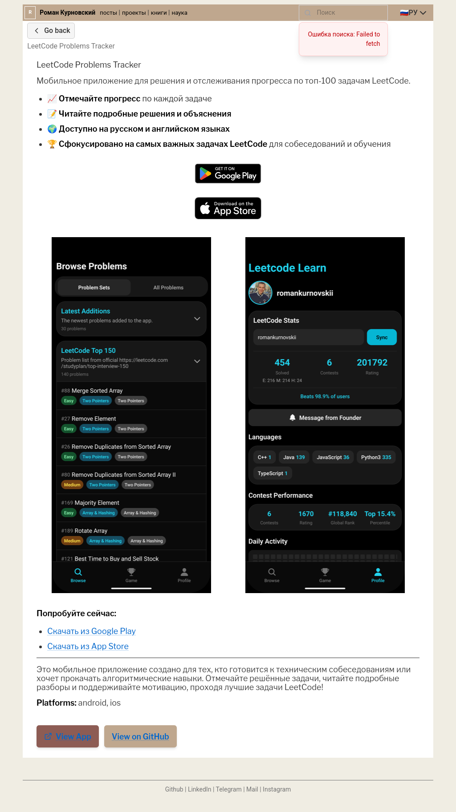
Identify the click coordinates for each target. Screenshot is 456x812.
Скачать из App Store (88, 646)
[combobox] (414, 13)
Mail (252, 789)
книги (159, 12)
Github (174, 789)
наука (179, 12)
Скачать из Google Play (91, 631)
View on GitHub (140, 736)
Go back (51, 30)
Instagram (277, 789)
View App (67, 736)
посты (108, 12)
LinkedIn (200, 789)
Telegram (229, 789)
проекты (134, 12)
